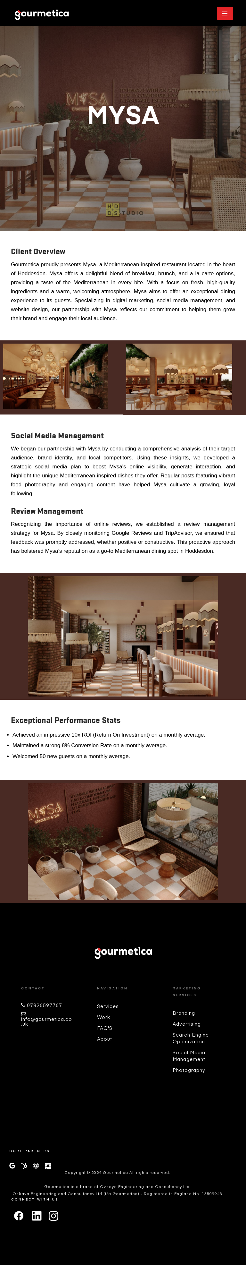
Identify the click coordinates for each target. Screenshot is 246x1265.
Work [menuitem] (103, 1016)
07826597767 (44, 1005)
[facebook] (19, 1216)
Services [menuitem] (108, 1006)
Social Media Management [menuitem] (189, 1055)
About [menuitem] (104, 1038)
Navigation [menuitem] (112, 988)
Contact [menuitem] (33, 988)
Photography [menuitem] (189, 1069)
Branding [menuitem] (184, 1012)
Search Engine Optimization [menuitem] (191, 1038)
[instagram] (54, 1216)
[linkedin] (36, 1218)
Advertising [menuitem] (187, 1023)
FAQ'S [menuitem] (104, 1027)
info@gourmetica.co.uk (46, 1021)
